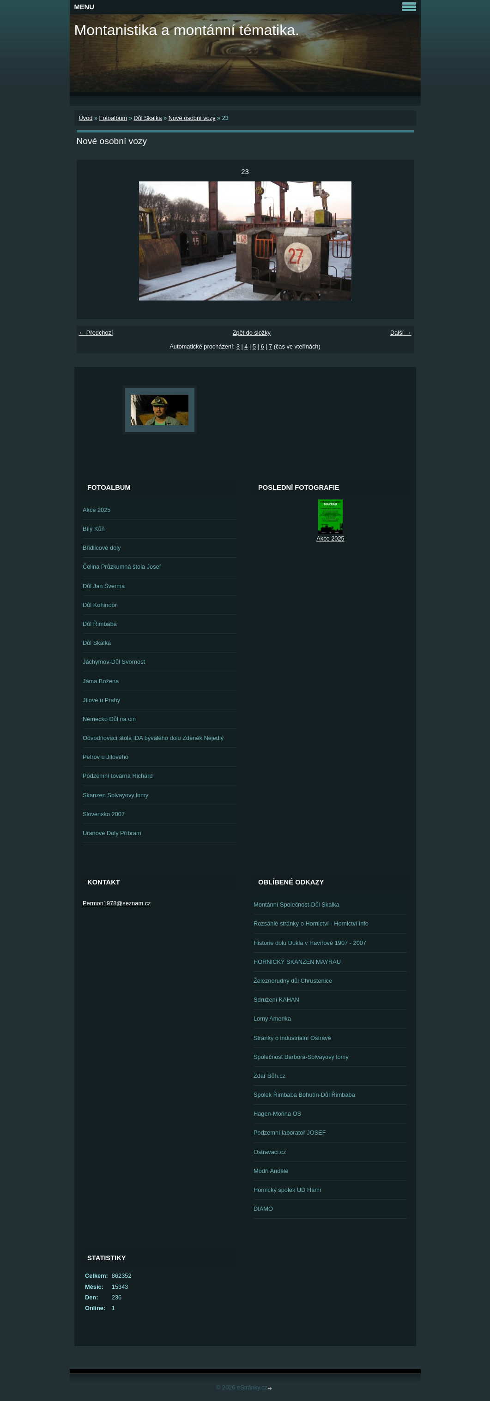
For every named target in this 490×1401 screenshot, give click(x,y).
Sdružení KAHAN (276, 999)
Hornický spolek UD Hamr (287, 1189)
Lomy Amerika (272, 1018)
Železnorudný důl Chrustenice (293, 980)
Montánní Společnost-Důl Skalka (296, 904)
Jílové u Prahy (101, 700)
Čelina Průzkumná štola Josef (122, 566)
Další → (400, 332)
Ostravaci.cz (270, 1151)
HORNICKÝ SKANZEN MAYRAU (297, 961)
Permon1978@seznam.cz (117, 903)
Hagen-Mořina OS (277, 1113)
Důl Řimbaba (100, 623)
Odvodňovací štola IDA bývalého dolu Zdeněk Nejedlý (153, 737)
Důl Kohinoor (100, 604)
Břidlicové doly (102, 547)
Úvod (86, 117)
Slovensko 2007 (104, 814)
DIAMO (263, 1208)
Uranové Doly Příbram (112, 833)
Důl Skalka (147, 117)
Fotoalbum (113, 117)
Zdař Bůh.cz (269, 1075)
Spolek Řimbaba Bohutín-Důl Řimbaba (304, 1094)
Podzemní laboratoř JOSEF (290, 1132)
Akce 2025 (96, 509)
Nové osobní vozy (192, 117)
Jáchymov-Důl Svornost (114, 661)
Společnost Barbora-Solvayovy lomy (301, 1056)
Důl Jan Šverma (104, 586)
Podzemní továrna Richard (118, 775)
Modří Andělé (271, 1170)
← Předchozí (96, 332)
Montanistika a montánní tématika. (186, 30)
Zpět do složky (251, 332)
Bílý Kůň (94, 528)
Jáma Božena (101, 681)
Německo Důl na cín (109, 719)
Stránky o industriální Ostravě (292, 1037)
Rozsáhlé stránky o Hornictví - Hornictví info (311, 923)
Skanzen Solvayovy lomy (115, 795)
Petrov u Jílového (105, 756)
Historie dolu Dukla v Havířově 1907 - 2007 (310, 942)
